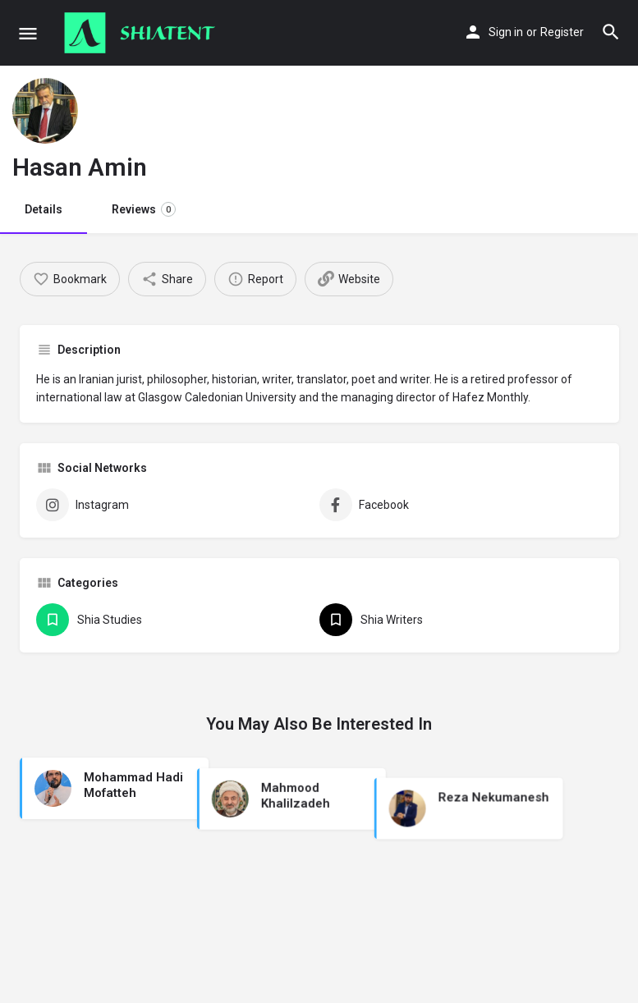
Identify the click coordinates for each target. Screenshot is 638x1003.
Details (43, 209)
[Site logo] (141, 32)
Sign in (506, 32)
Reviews (144, 209)
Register (562, 32)
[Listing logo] (45, 111)
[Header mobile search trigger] (611, 32)
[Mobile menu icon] (27, 33)
